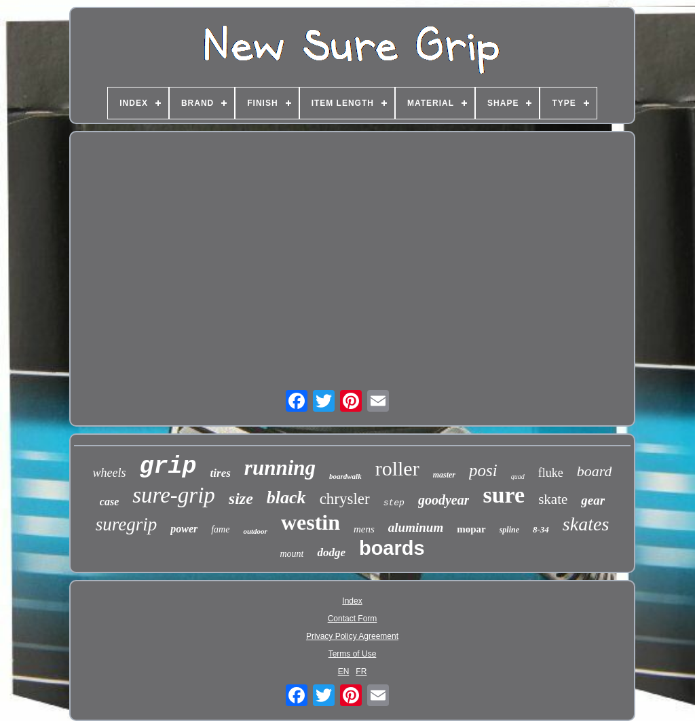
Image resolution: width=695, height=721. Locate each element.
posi (483, 470)
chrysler (345, 498)
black (286, 497)
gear (593, 500)
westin (310, 522)
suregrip (126, 524)
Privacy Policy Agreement (352, 636)
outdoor (255, 531)
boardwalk (345, 476)
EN (344, 671)
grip (168, 466)
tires (220, 473)
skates (586, 523)
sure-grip (173, 495)
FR (361, 671)
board (594, 471)
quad (518, 476)
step (394, 503)
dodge (331, 552)
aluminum (415, 527)
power (184, 528)
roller (397, 468)
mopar (471, 529)
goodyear (444, 499)
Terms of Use (352, 654)
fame (220, 529)
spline (509, 529)
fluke (550, 473)
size (241, 498)
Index (352, 601)
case (109, 501)
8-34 (541, 529)
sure (504, 494)
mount (291, 554)
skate (552, 499)
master (444, 475)
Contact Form (352, 618)
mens (364, 529)
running (280, 468)
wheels (109, 473)
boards (392, 548)
